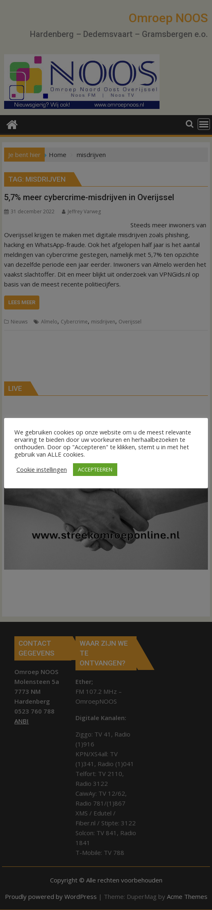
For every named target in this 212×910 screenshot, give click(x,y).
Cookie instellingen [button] (41, 469)
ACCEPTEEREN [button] (95, 469)
